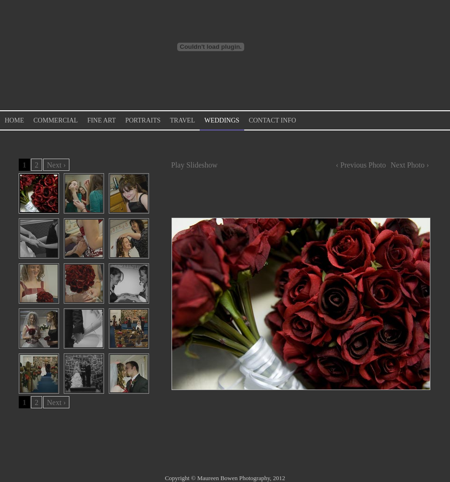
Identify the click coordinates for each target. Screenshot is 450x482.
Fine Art (101, 120)
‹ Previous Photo (361, 165)
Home (14, 120)
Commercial (55, 120)
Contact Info (272, 120)
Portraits (142, 120)
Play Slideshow (194, 165)
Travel (182, 120)
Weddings (222, 120)
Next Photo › (409, 165)
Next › (56, 165)
